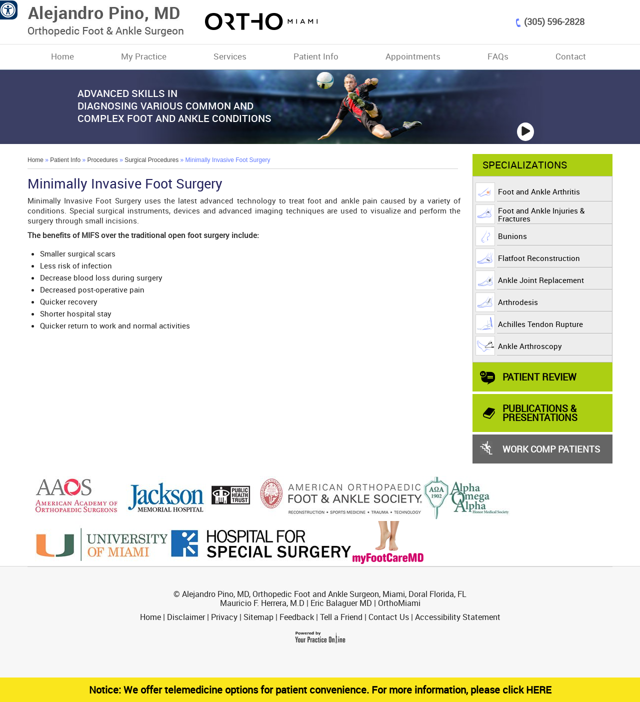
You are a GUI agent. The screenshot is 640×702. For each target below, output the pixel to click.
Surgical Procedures (151, 160)
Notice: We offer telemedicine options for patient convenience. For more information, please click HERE (320, 689)
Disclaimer (186, 617)
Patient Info (316, 56)
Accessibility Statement (457, 617)
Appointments (413, 56)
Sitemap (259, 617)
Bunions (512, 236)
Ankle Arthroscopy (530, 346)
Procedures (102, 160)
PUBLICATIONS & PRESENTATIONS (540, 413)
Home (62, 56)
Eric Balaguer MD (341, 603)
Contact (571, 56)
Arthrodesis (518, 302)
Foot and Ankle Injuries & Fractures (541, 215)
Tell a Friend (341, 617)
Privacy (224, 617)
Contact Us (388, 617)
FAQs (498, 56)
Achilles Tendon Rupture (540, 324)
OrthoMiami (399, 603)
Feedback (297, 617)
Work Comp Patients (551, 449)
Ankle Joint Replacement (541, 280)
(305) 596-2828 (554, 22)
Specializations (524, 165)
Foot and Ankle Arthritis (539, 191)
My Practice (143, 56)
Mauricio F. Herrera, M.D (262, 603)
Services (230, 56)
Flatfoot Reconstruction (539, 258)
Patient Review (539, 376)
